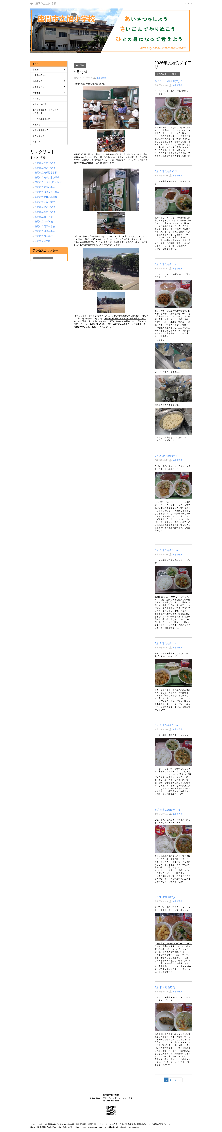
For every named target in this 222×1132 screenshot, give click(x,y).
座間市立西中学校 (44, 217)
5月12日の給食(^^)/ (165, 643)
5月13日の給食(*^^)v (166, 550)
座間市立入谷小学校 (45, 202)
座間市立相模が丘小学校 (47, 192)
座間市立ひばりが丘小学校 (48, 182)
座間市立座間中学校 (45, 212)
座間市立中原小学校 (45, 207)
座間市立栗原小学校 (45, 168)
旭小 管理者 (99, 78)
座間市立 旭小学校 (45, 3)
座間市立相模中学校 (45, 231)
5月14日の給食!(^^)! (166, 455)
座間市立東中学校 (44, 221)
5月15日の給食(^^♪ (165, 264)
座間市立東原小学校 (45, 187)
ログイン (188, 3)
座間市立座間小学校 (45, 163)
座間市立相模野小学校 (46, 172)
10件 (175, 74)
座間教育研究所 (42, 241)
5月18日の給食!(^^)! (166, 171)
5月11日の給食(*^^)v (166, 725)
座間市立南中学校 (44, 236)
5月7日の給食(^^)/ (165, 897)
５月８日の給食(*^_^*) (167, 809)
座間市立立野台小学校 (46, 197)
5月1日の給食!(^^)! (165, 987)
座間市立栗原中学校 (45, 226)
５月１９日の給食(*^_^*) (168, 81)
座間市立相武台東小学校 (47, 177)
